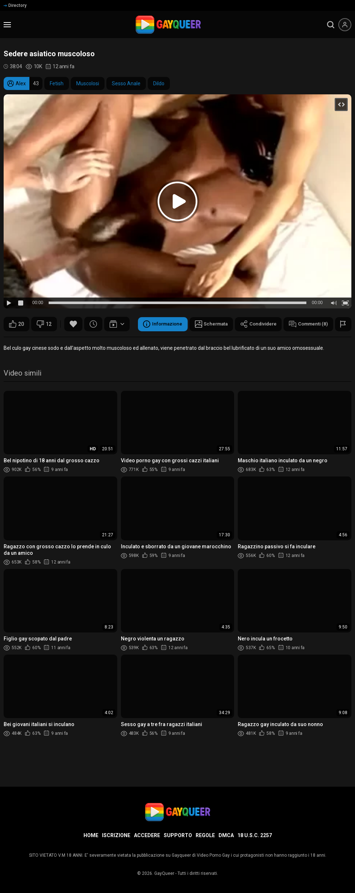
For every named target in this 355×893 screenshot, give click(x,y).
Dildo (158, 83)
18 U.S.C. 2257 (254, 835)
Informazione (30, 342)
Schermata (81, 342)
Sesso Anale (126, 83)
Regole (205, 835)
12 (44, 324)
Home (90, 835)
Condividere (130, 342)
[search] (330, 24)
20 (16, 324)
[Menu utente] (344, 24)
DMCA (226, 835)
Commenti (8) (183, 342)
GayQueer (164, 873)
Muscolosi (87, 83)
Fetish (57, 83)
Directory (15, 5)
